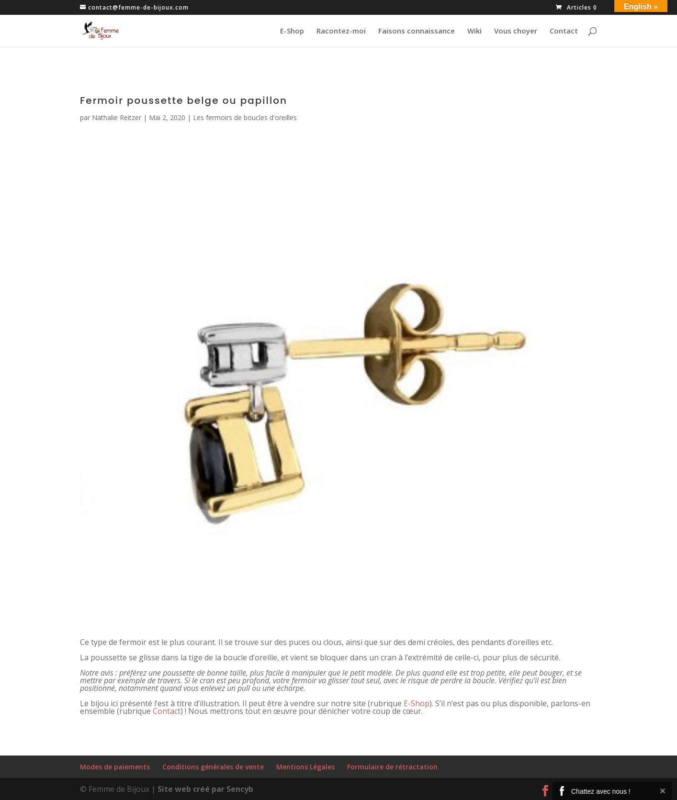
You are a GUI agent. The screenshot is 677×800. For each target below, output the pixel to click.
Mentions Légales (305, 766)
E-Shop (292, 31)
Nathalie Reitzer (116, 117)
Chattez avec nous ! (601, 791)
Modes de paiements (115, 766)
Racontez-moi (341, 31)
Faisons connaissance (416, 31)
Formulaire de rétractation (392, 766)
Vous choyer (515, 31)
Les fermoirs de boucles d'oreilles (245, 117)
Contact (564, 31)
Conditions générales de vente (213, 766)
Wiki (474, 31)
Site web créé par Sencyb (205, 789)
